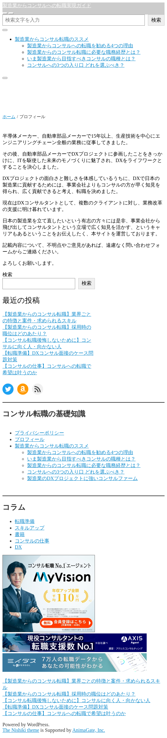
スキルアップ (29, 527)
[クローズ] (4, 30)
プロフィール (29, 439)
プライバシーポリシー (39, 433)
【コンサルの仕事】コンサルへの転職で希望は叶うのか (64, 713)
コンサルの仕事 (32, 540)
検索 (156, 20)
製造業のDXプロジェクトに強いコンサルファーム (82, 478)
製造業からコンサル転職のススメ (52, 39)
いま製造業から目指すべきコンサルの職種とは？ (81, 58)
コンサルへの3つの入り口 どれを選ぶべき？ (75, 65)
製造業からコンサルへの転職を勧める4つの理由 (80, 45)
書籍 (20, 534)
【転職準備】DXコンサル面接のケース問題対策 (55, 707)
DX (18, 547)
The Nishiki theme (20, 730)
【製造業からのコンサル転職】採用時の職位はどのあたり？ (69, 694)
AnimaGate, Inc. (88, 730)
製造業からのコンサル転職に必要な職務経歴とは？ (84, 52)
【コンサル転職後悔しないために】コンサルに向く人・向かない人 (76, 700)
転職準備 (25, 521)
